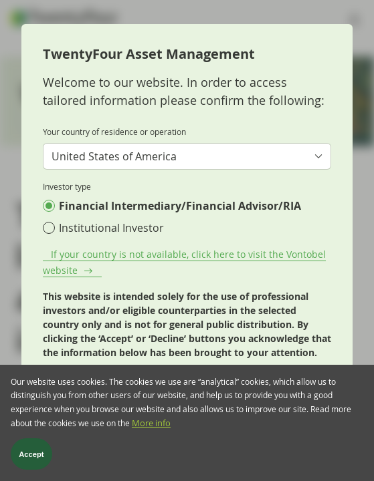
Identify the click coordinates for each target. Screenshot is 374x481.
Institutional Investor (111, 227)
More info (151, 423)
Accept (31, 454)
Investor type (67, 186)
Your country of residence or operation (114, 131)
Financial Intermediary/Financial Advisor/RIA (180, 205)
